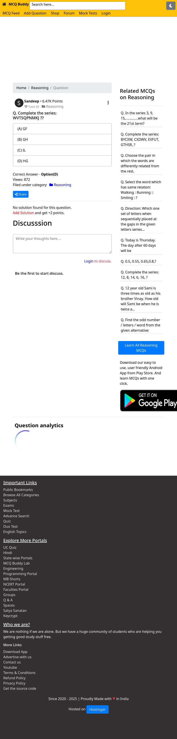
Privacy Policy (14, 683)
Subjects (10, 500)
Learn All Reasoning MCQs (141, 348)
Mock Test (11, 510)
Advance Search (16, 516)
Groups (9, 594)
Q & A (8, 600)
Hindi (7, 552)
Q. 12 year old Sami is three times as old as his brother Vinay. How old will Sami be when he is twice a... (141, 298)
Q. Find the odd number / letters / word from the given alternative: (140, 325)
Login (106, 13)
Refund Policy (14, 678)
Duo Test (10, 526)
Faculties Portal (16, 589)
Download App (15, 651)
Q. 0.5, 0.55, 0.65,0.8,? (138, 261)
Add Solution (23, 212)
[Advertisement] (88, 49)
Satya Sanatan (15, 610)
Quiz (7, 521)
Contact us (12, 662)
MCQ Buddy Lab (16, 563)
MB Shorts (11, 579)
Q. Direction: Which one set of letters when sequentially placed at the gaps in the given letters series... (140, 219)
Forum (69, 13)
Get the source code (19, 688)
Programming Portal (20, 573)
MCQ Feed (11, 13)
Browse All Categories (21, 495)
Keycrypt (10, 615)
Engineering (13, 568)
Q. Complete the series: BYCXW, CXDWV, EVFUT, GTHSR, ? (140, 139)
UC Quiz (9, 547)
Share (21, 194)
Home (21, 87)
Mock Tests (88, 13)
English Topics (14, 531)
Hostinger (97, 709)
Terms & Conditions (19, 672)
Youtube (10, 667)
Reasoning (39, 87)
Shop (55, 13)
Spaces (9, 605)
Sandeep (32, 101)
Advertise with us (17, 657)
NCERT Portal (14, 584)
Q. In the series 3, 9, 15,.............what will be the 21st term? (139, 118)
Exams (8, 505)
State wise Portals (17, 558)
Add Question (35, 13)
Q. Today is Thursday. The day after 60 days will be (138, 245)
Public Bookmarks (18, 489)
